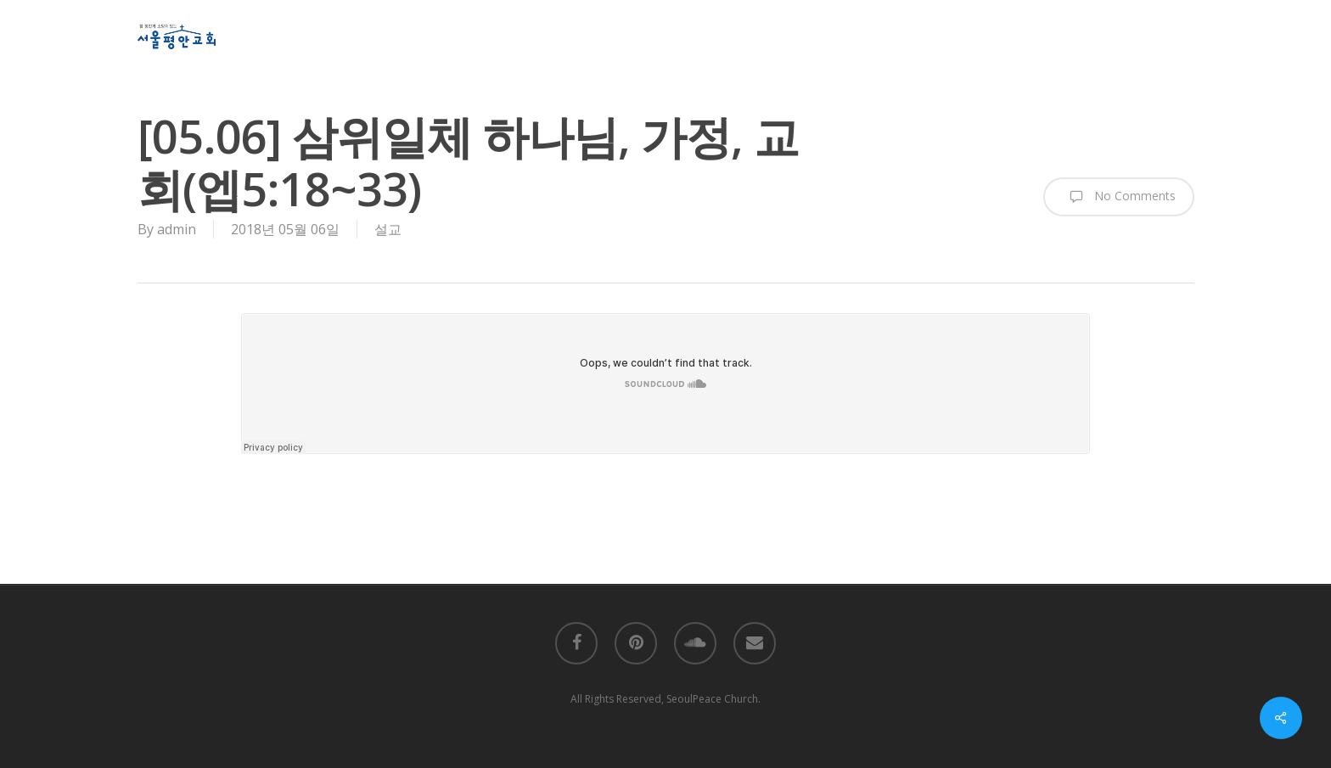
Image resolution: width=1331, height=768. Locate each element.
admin (176, 229)
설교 (388, 229)
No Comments (1119, 197)
